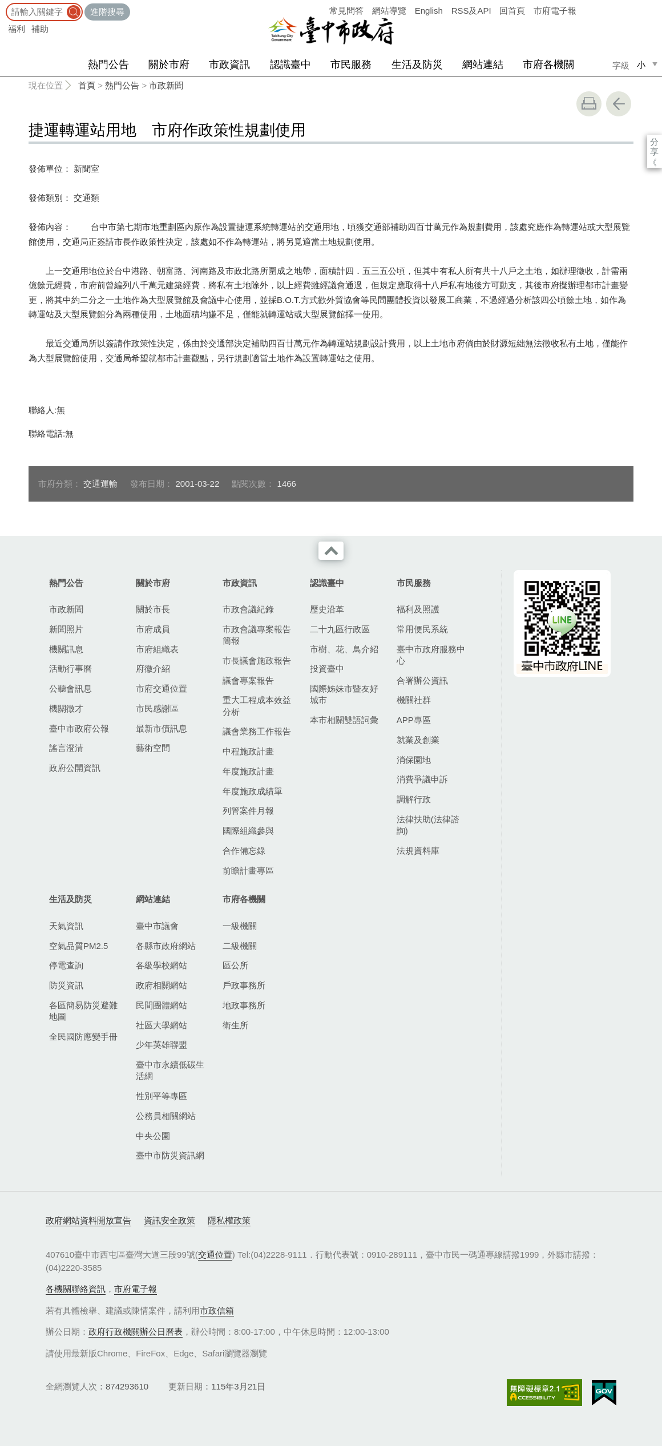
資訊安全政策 (169, 1220)
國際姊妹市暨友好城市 (344, 694)
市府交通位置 (161, 688)
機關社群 (414, 700)
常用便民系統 (422, 629)
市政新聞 (166, 85)
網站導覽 (389, 10)
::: (3, 5)
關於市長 (153, 609)
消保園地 (414, 760)
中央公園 (153, 1136)
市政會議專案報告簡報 (257, 634)
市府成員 (153, 629)
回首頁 (512, 10)
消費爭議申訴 (422, 779)
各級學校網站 (161, 965)
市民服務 (351, 64)
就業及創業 (418, 740)
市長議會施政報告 (257, 660)
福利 (16, 29)
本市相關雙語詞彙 (344, 720)
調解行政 (414, 799)
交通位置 (215, 1254)
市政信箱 (217, 1310)
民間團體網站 (161, 1005)
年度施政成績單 (252, 791)
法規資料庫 (418, 850)
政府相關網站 (161, 985)
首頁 (86, 85)
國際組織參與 (248, 830)
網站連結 (482, 64)
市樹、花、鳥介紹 (344, 649)
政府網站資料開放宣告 (88, 1220)
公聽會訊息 (70, 688)
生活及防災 (417, 64)
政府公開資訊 (74, 768)
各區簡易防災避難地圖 (83, 1010)
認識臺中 (290, 64)
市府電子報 (555, 10)
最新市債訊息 (161, 728)
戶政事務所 (244, 985)
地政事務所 (244, 1005)
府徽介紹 (153, 668)
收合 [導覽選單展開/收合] (331, 551)
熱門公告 (108, 64)
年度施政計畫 (248, 771)
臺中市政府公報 (79, 728)
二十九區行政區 (340, 629)
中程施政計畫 (248, 751)
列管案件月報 (248, 810)
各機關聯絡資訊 (76, 1289)
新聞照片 (66, 629)
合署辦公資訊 (422, 680)
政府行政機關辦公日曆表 (135, 1331)
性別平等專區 (161, 1096)
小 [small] (641, 65)
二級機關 (240, 946)
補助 (40, 29)
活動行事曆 (70, 668)
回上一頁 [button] (618, 103)
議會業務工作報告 (257, 731)
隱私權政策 (229, 1220)
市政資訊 (229, 64)
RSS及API (471, 10)
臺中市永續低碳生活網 (170, 1070)
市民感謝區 (157, 708)
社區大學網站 (161, 1025)
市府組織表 (157, 649)
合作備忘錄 (244, 850)
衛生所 (235, 1025)
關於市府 (168, 64)
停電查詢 (66, 965)
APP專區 (414, 720)
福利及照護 (418, 609)
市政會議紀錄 (248, 609)
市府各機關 (548, 64)
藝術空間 (153, 748)
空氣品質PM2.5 (78, 946)
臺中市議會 (157, 926)
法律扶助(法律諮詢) (428, 824)
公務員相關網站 (166, 1116)
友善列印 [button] (589, 103)
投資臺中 (327, 668)
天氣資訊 (66, 926)
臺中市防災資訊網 (170, 1155)
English (429, 10)
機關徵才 (66, 708)
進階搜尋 (107, 12)
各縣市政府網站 (166, 946)
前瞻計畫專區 (248, 870)
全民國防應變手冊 (83, 1036)
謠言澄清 (66, 748)
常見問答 (346, 10)
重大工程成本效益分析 (257, 705)
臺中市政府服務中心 (431, 654)
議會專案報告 (248, 680)
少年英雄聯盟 (161, 1044)
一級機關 (240, 926)
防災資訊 (66, 985)
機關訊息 (66, 649)
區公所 (235, 965)
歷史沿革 (327, 609)
